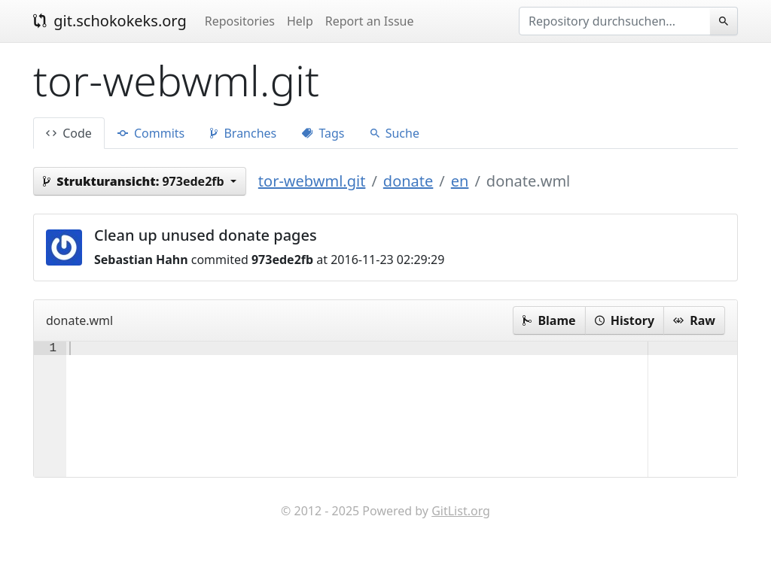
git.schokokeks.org (110, 21)
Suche (394, 133)
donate (408, 181)
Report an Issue (369, 21)
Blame (549, 320)
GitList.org (460, 541)
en (460, 181)
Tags (323, 133)
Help (300, 21)
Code (69, 133)
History (624, 320)
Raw (694, 320)
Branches (243, 133)
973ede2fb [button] (135, 181)
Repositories (240, 21)
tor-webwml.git (312, 181)
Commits (150, 133)
